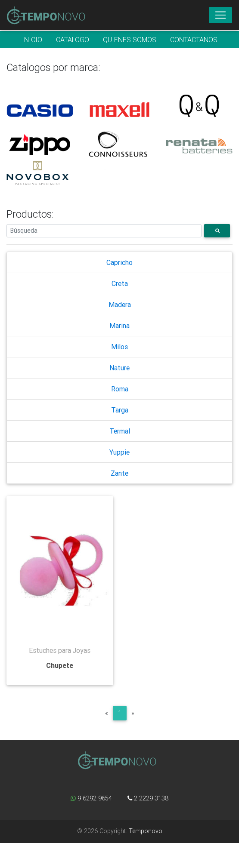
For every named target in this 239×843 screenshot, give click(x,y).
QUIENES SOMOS (129, 39)
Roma (119, 389)
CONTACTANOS (193, 39)
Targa (119, 410)
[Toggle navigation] (220, 15)
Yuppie (119, 452)
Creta (120, 283)
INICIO (32, 39)
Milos (119, 346)
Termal (119, 431)
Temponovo (145, 831)
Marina (119, 325)
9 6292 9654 (91, 798)
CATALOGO (72, 39)
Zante (119, 473)
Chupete (59, 665)
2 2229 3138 (147, 798)
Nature (119, 367)
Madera (120, 304)
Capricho (119, 262)
